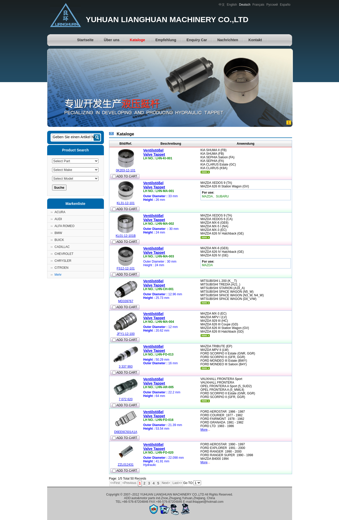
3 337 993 (126, 366)
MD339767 (125, 301)
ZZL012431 (126, 464)
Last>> (177, 483)
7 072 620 (126, 399)
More (204, 429)
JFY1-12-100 (126, 334)
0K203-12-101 (125, 170)
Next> (166, 483)
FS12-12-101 (126, 268)
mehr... (205, 172)
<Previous (129, 483)
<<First (115, 483)
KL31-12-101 (126, 203)
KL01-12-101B (126, 236)
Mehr (58, 274)
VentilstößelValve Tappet (154, 152)
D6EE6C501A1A (125, 432)
